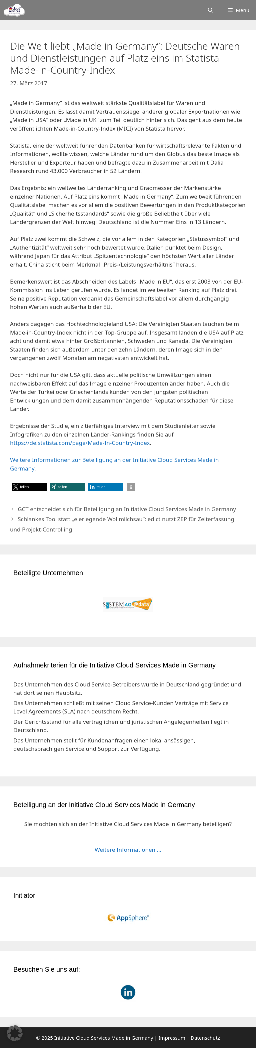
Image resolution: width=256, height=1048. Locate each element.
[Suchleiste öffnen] (210, 10)
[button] (29, 487)
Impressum (172, 1037)
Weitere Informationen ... (128, 849)
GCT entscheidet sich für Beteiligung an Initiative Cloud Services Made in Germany (127, 509)
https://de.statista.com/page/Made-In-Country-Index (80, 443)
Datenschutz (205, 1037)
